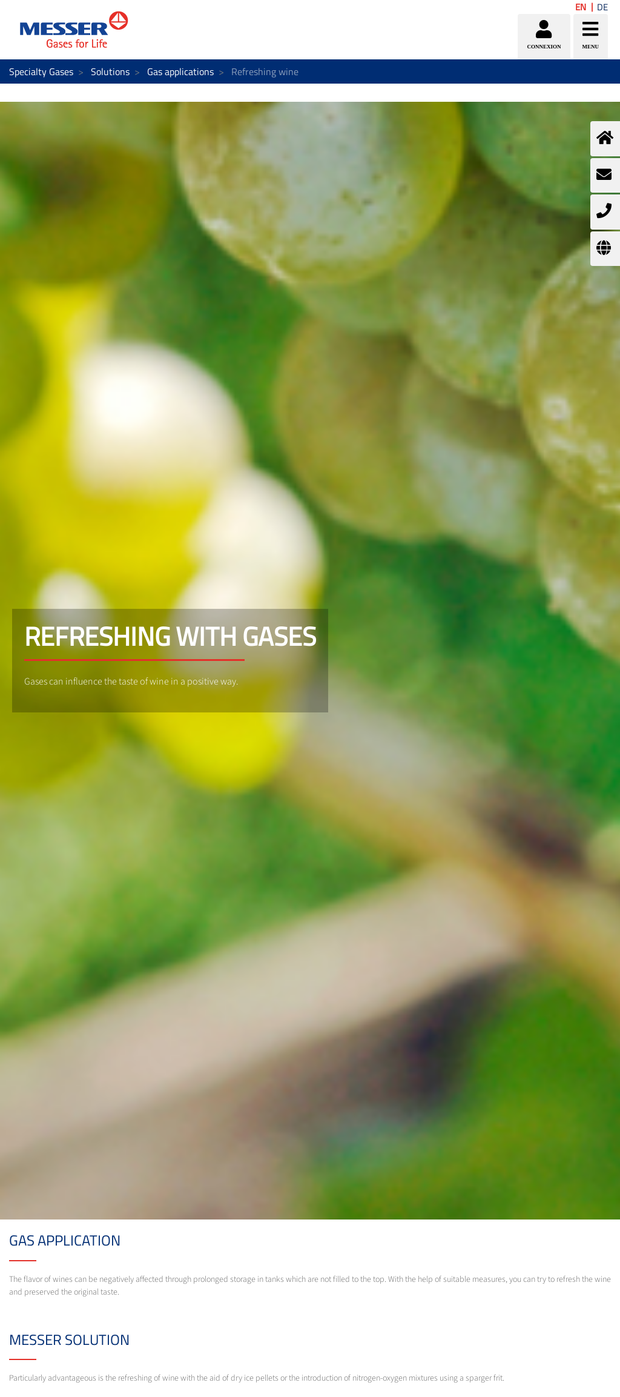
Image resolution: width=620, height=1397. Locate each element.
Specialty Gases (41, 71)
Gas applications (180, 71)
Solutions (110, 71)
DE (602, 7)
